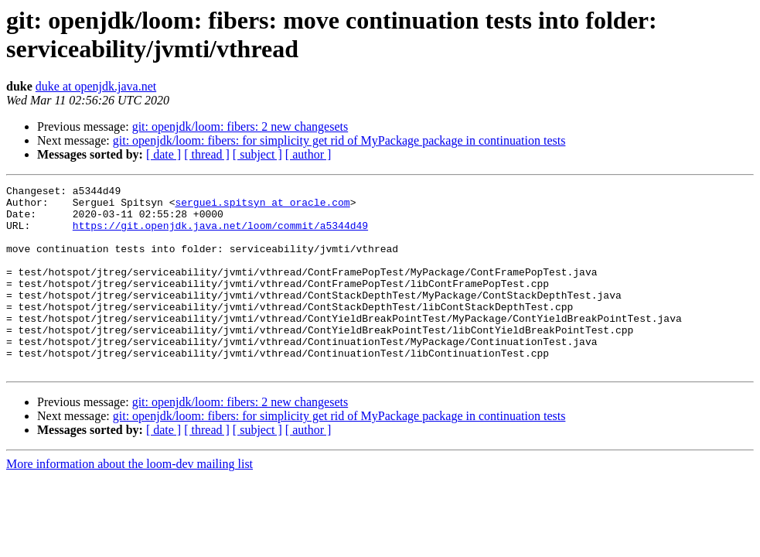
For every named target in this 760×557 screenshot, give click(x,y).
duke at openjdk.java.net (96, 86)
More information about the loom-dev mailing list (129, 500)
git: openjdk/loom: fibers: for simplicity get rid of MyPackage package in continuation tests (339, 140)
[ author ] (308, 154)
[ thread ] (207, 154)
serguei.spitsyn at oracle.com (262, 207)
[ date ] (163, 154)
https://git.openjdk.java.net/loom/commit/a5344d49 (220, 234)
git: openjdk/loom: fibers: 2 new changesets (240, 126)
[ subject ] (257, 154)
